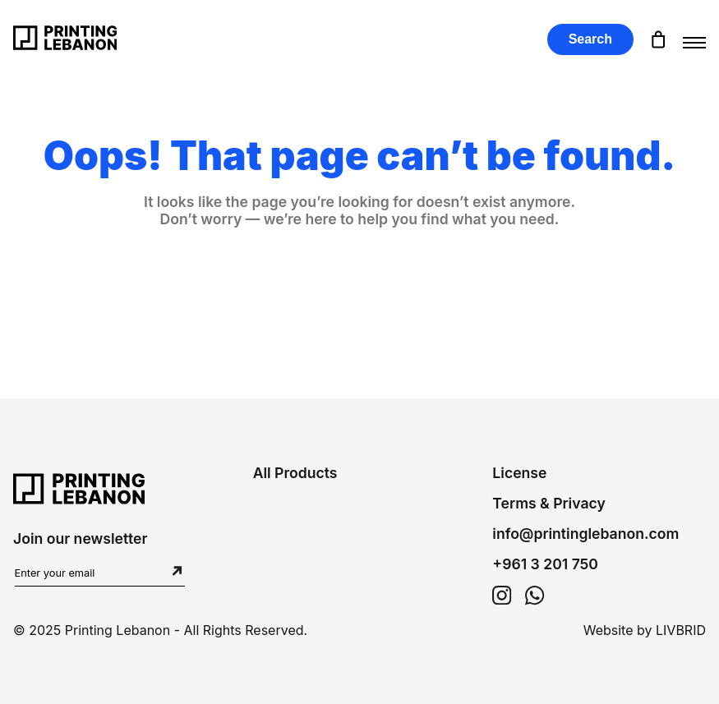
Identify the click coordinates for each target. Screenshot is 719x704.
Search (590, 39)
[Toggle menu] (694, 39)
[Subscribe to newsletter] (177, 572)
